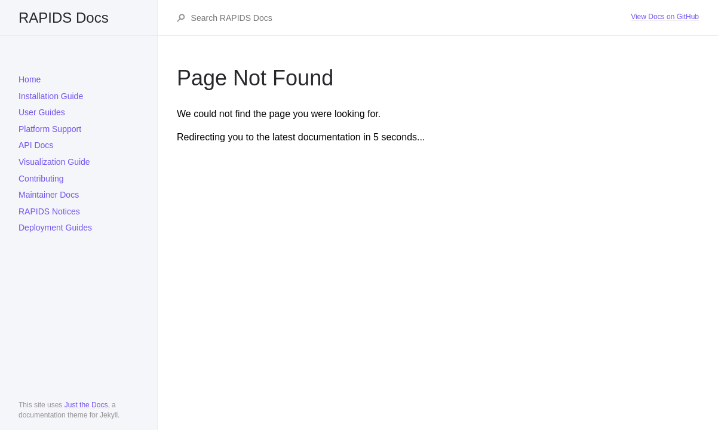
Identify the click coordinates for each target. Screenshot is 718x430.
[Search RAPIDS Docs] (410, 18)
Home (30, 79)
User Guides (42, 112)
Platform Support (50, 129)
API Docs (36, 145)
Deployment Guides (55, 227)
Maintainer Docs (49, 194)
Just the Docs (86, 405)
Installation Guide (51, 96)
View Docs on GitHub (665, 17)
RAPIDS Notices (49, 211)
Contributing (41, 178)
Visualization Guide (54, 162)
